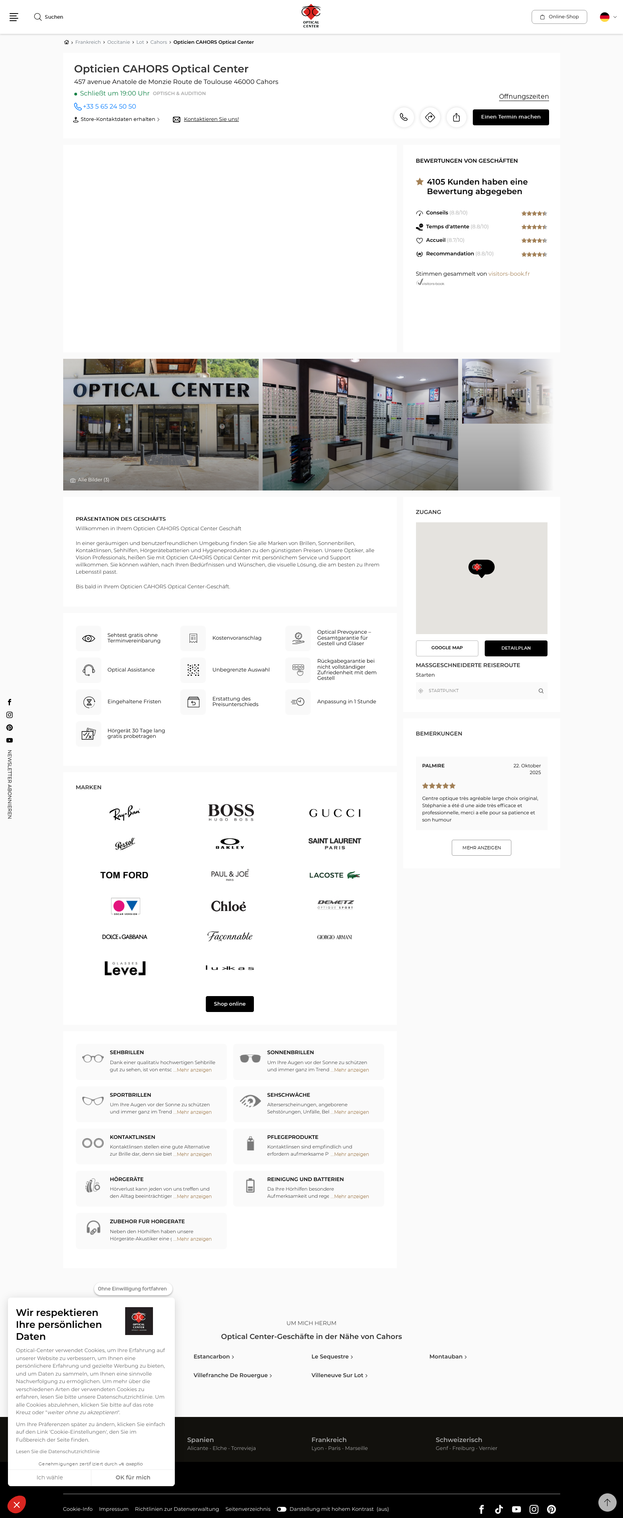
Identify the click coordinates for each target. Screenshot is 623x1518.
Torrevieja (243, 1448)
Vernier (488, 1448)
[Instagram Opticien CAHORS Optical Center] (9, 714)
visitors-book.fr (509, 274)
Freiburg (464, 1448)
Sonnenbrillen (290, 1052)
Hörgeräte (127, 1179)
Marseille (356, 1448)
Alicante (197, 1448)
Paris (334, 1448)
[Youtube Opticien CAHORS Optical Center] (9, 740)
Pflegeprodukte (293, 1137)
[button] (16, 1504)
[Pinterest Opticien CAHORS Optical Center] (9, 727)
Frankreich (329, 1440)
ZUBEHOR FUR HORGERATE (147, 1221)
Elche (220, 1448)
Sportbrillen (130, 1095)
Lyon (318, 1448)
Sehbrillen (127, 1052)
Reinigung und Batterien (305, 1179)
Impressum (114, 1509)
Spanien (200, 1440)
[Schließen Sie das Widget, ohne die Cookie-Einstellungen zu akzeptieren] (133, 1289)
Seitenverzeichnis (248, 1509)
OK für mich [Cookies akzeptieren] (133, 1478)
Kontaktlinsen (132, 1137)
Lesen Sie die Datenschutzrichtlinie (58, 1452)
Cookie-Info (78, 1509)
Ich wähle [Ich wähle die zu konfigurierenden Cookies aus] (50, 1478)
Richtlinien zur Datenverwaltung (177, 1509)
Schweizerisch (459, 1440)
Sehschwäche (288, 1095)
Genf (442, 1448)
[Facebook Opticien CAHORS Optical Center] (9, 702)
